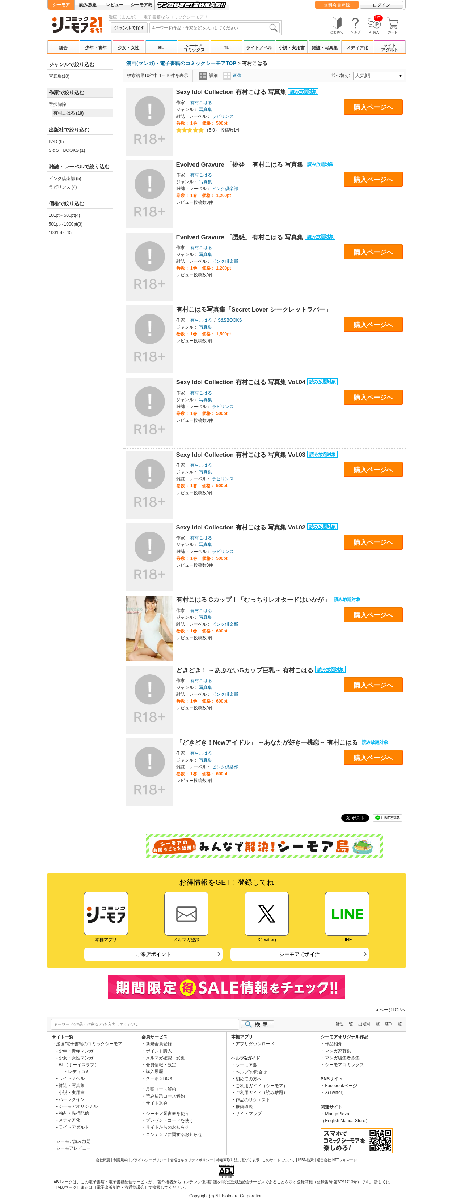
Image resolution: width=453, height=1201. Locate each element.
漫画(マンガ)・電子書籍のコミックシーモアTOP (181, 63)
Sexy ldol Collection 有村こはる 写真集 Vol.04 (241, 382)
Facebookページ (341, 1085)
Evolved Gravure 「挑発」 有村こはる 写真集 (240, 164)
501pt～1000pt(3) (65, 224)
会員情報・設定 (161, 1064)
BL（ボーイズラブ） (79, 1064)
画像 (232, 75)
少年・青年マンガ (76, 1051)
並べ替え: (341, 75)
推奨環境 (244, 1106)
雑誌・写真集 (325, 47)
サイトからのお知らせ (167, 1127)
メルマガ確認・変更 (165, 1057)
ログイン (381, 5)
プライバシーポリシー (149, 1160)
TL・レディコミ (74, 1071)
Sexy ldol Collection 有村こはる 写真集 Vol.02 (241, 527)
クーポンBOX (159, 1078)
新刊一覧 (393, 1024)
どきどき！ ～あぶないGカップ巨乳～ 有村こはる (245, 670)
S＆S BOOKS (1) (67, 150)
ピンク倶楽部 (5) (65, 178)
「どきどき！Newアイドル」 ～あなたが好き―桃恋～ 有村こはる (268, 742)
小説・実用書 (292, 47)
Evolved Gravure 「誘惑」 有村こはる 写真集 (240, 237)
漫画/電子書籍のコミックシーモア (89, 1043)
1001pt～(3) (60, 232)
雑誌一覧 (344, 1024)
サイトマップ (249, 1113)
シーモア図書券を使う (167, 1113)
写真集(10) (59, 76)
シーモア (61, 4)
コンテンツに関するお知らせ (174, 1134)
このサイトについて (278, 1160)
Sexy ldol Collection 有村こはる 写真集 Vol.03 (241, 454)
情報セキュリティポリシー (191, 1160)
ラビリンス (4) (63, 187)
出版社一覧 (369, 1024)
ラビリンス (223, 116)
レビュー (114, 4)
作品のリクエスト (253, 1099)
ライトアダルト (389, 47)
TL (226, 47)
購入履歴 (154, 1071)
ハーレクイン (72, 1099)
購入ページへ (373, 107)
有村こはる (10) (68, 113)
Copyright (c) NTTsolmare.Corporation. (226, 1195)
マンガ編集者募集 (342, 1057)
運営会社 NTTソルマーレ (337, 1160)
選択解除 (57, 104)
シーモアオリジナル (78, 1106)
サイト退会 (157, 1103)
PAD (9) (56, 141)
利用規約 (120, 1160)
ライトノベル (259, 47)
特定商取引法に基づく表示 (237, 1160)
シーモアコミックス (194, 47)
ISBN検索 (306, 1160)
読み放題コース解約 (165, 1096)
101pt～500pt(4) (64, 215)
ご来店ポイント (153, 954)
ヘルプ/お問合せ (251, 1072)
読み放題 (88, 4)
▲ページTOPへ (390, 1009)
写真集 (205, 109)
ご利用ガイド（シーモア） (262, 1085)
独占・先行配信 (74, 1113)
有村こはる (201, 102)
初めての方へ (249, 1078)
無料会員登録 (337, 5)
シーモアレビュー (73, 1148)
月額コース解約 (161, 1088)
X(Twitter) (334, 1092)
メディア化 (357, 47)
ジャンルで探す (129, 27)
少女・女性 (128, 47)
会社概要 (103, 1160)
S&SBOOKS (230, 320)
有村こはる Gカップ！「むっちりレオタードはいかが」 (254, 599)
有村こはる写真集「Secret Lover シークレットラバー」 (253, 309)
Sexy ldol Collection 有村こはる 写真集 (232, 92)
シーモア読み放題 (73, 1141)
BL (161, 47)
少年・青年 (96, 47)
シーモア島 (141, 4)
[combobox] (214, 27)
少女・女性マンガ (76, 1057)
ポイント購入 (159, 1051)
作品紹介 (333, 1043)
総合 (63, 47)
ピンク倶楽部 (225, 188)
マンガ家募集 (338, 1051)
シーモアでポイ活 (299, 954)
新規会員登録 (159, 1043)
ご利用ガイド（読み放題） (262, 1092)
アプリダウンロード (255, 1043)
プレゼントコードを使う (170, 1120)
